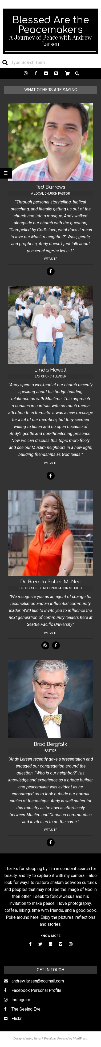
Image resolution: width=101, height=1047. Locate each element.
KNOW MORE (50, 936)
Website (50, 259)
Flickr (16, 1018)
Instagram (20, 999)
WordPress (80, 1038)
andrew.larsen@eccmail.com (37, 981)
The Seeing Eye (26, 1009)
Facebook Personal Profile (36, 990)
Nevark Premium (45, 1038)
